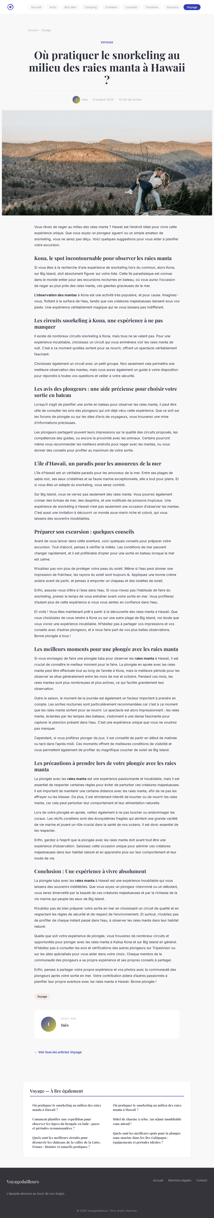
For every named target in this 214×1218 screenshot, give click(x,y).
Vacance (172, 7)
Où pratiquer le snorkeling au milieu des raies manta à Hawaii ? (66, 1107)
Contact (201, 1180)
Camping (91, 7)
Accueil (36, 7)
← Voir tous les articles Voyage (58, 1052)
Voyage (192, 7)
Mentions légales (179, 1180)
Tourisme (152, 7)
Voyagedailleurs (23, 1181)
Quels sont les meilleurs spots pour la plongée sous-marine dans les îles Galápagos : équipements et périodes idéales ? (147, 1137)
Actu (53, 7)
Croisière (111, 7)
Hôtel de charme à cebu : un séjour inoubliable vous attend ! (147, 1121)
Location (131, 7)
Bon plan (70, 7)
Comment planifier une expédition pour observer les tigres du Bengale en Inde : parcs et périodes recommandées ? (65, 1123)
